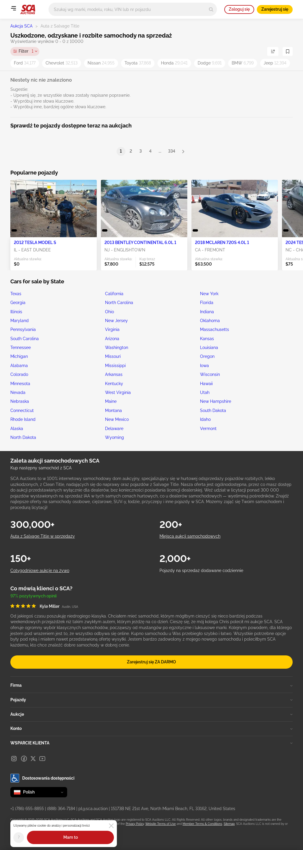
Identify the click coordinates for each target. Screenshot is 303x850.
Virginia (112, 329)
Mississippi (115, 365)
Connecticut (22, 410)
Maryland (19, 320)
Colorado (19, 374)
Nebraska (19, 401)
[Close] (111, 825)
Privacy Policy (135, 823)
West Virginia (118, 392)
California (114, 293)
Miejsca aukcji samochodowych (189, 536)
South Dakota (213, 410)
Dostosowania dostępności (42, 778)
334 (171, 151)
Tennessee (20, 347)
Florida (206, 302)
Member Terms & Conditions (202, 823)
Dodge (210, 63)
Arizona (112, 338)
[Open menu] (13, 8)
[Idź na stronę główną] (28, 9)
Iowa (204, 365)
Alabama (19, 365)
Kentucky (114, 383)
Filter (26, 51)
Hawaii (206, 383)
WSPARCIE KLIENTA (151, 743)
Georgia (17, 302)
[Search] (211, 9)
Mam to (70, 837)
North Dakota (23, 437)
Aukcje (151, 714)
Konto (151, 728)
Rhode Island (23, 419)
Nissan (101, 63)
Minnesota (20, 383)
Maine (111, 401)
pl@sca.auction (93, 808)
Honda (174, 63)
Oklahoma (210, 320)
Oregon (207, 356)
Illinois (16, 311)
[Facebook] (24, 758)
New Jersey (116, 320)
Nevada (17, 392)
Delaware (114, 428)
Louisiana (209, 347)
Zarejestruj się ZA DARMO (151, 662)
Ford (25, 63)
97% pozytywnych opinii (33, 596)
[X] (33, 758)
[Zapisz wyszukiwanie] (288, 51)
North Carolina (119, 302)
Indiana (207, 311)
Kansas (207, 338)
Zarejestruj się (274, 9)
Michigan (19, 356)
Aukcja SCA (21, 26)
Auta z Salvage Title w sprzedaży (42, 536)
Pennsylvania (23, 329)
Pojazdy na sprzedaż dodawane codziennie (201, 570)
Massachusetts (214, 329)
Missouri (113, 356)
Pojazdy (151, 699)
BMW (243, 63)
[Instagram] (13, 758)
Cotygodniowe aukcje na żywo (39, 570)
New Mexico (117, 419)
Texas (15, 293)
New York (209, 293)
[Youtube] (42, 758)
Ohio (109, 311)
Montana (113, 410)
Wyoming (114, 437)
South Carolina (24, 338)
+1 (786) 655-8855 (27, 808)
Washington (116, 347)
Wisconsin (210, 374)
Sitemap (229, 823)
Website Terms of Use (160, 823)
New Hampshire (215, 401)
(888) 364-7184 (61, 808)
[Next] (183, 151)
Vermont (208, 428)
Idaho (205, 419)
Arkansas (114, 374)
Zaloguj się (239, 9)
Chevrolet (62, 63)
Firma (151, 685)
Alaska (16, 428)
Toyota (138, 63)
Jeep (275, 63)
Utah (204, 392)
